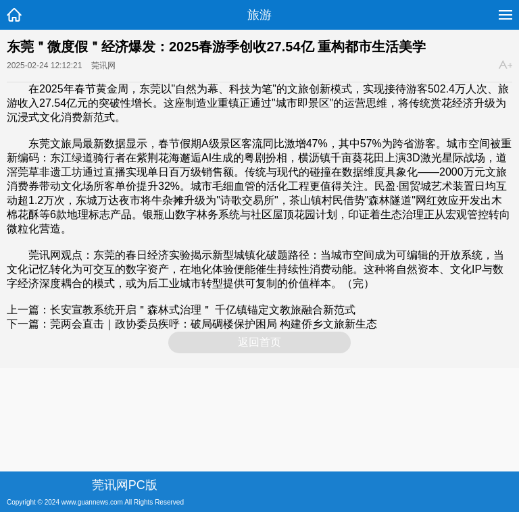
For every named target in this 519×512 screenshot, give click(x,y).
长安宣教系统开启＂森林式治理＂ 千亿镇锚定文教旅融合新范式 (202, 309)
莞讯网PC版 (124, 485)
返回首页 (259, 342)
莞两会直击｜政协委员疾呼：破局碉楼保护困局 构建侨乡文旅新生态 (213, 324)
